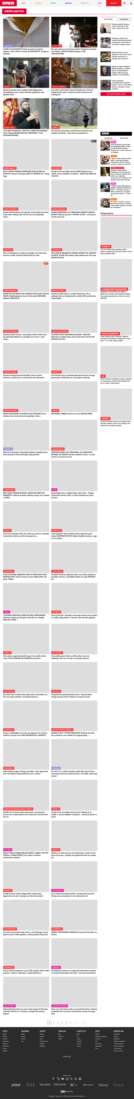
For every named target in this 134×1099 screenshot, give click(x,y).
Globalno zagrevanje (101, 1036)
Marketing (116, 1039)
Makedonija (98, 1046)
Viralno (62, 1031)
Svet (97, 1031)
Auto (96, 1048)
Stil (78, 1036)
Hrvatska (97, 1039)
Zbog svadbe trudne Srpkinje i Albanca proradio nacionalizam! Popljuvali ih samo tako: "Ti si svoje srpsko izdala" (115, 338)
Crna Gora (98, 1043)
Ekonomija (5, 1041)
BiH (96, 1041)
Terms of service (118, 1051)
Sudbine (5, 1051)
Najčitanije (108, 19)
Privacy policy (118, 1048)
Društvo (5, 1036)
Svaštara (60, 1036)
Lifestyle (81, 1031)
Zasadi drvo (6, 1046)
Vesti (5, 1031)
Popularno (124, 138)
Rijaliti (22, 1034)
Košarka (42, 1036)
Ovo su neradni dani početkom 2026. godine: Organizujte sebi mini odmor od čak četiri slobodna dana (116, 251)
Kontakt (116, 1036)
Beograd (5, 1043)
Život (78, 1034)
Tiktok (60, 1039)
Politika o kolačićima (119, 1041)
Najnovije (124, 19)
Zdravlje (79, 1041)
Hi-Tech (79, 1043)
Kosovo (5, 1048)
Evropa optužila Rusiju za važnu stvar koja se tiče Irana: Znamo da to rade (121, 26)
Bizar (59, 1034)
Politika (5, 1034)
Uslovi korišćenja (118, 1043)
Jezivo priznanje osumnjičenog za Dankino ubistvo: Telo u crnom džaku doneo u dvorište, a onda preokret (122, 85)
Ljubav (79, 1039)
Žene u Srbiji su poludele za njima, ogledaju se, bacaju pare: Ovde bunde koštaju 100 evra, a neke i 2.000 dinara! (116, 381)
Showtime (42, 1046)
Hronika (5, 1039)
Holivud (23, 1039)
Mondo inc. (119, 1031)
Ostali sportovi (44, 1041)
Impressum (117, 1034)
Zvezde (23, 1036)
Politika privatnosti (119, 1046)
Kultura (79, 1046)
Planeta (97, 1034)
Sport (42, 1031)
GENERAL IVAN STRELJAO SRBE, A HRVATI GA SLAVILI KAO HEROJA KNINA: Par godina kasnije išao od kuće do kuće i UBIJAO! (115, 295)
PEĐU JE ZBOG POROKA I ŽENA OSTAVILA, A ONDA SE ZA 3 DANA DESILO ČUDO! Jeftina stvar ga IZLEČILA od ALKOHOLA (121, 71)
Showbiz (25, 1031)
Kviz (22, 1041)
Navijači (42, 1043)
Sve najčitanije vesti (116, 94)
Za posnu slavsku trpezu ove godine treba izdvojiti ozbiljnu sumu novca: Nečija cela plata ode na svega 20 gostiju (115, 423)
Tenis (41, 1039)
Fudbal (42, 1034)
